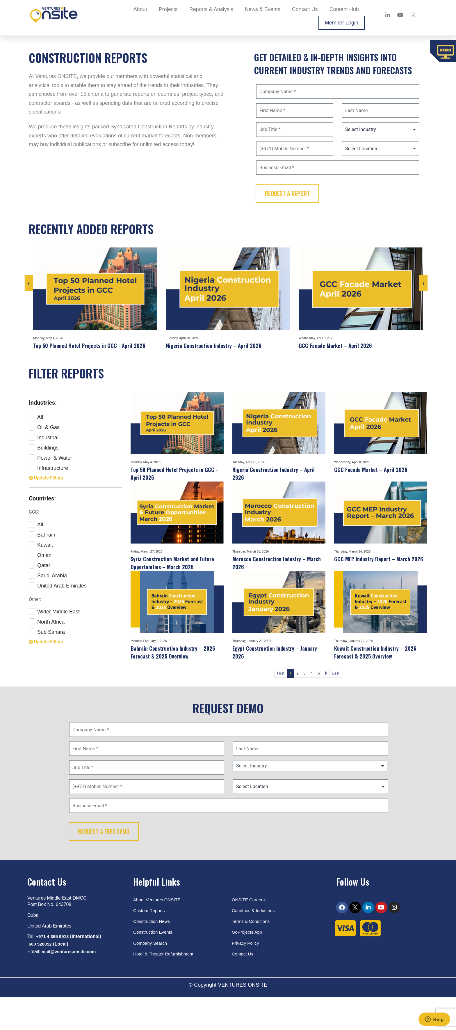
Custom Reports (150, 941)
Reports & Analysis (211, 9)
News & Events (262, 9)
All (36, 423)
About (140, 9)
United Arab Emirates (58, 592)
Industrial (43, 443)
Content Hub (344, 9)
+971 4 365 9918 (53, 967)
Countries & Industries (254, 941)
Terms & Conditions (252, 952)
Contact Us (305, 9)
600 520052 (40, 975)
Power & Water (50, 463)
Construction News (152, 952)
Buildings (43, 453)
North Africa (47, 628)
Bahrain (42, 541)
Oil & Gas (44, 433)
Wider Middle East (54, 618)
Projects (168, 9)
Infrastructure (48, 473)
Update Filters (48, 484)
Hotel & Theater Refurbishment (165, 984)
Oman (40, 561)
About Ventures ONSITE (158, 930)
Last (329, 700)
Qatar (39, 572)
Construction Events (154, 963)
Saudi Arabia (48, 582)
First (198, 700)
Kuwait (41, 551)
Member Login (341, 23)
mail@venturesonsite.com (70, 982)
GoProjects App (248, 963)
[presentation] (37, 293)
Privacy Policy (246, 973)
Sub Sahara (47, 638)
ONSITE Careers (249, 930)
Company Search (151, 973)
